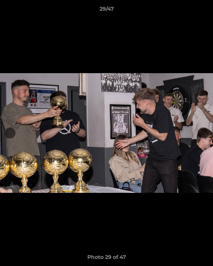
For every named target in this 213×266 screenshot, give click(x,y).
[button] (204, 10)
